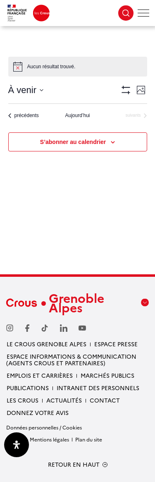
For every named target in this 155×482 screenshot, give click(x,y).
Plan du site (88, 439)
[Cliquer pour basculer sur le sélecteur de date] (25, 90)
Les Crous (22, 400)
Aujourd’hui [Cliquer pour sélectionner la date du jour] (77, 115)
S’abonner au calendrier (73, 142)
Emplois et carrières (40, 375)
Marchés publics (107, 375)
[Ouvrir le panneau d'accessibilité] (16, 444)
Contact (105, 400)
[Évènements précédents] (23, 115)
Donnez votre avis (38, 412)
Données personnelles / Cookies (44, 427)
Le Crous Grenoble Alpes (46, 344)
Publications (28, 388)
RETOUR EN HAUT (74, 464)
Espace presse (116, 344)
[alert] (77, 67)
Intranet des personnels (98, 388)
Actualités (64, 400)
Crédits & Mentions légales (37, 439)
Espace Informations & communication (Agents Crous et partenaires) (71, 359)
